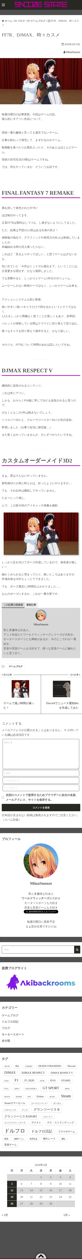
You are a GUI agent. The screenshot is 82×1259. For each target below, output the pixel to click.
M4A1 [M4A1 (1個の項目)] (67, 1094)
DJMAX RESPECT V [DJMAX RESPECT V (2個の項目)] (62, 1078)
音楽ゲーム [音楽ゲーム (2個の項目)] (10, 1149)
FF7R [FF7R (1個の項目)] (42, 1086)
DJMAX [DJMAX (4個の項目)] (10, 1078)
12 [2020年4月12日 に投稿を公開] (11, 1195)
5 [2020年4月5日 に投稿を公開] (12, 1189)
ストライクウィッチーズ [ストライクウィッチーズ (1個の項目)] (14, 1128)
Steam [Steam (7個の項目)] (66, 1101)
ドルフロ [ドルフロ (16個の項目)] (14, 1136)
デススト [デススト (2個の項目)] (36, 1127)
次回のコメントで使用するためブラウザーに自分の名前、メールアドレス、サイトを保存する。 (42, 802)
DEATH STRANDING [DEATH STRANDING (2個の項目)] (50, 1071)
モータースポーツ (13, 1039)
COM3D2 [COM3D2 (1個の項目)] (28, 1071)
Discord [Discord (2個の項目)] (71, 1071)
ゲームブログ (16, 666)
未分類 (6, 1045)
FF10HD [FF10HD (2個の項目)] (65, 1085)
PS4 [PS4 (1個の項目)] (29, 1102)
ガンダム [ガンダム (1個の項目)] (57, 1109)
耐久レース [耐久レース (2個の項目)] (49, 1143)
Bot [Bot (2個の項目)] (17, 1071)
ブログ (6, 1033)
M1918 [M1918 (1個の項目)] (7, 1102)
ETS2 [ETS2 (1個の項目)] (6, 1086)
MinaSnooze (73, 52)
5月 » (67, 1220)
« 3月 (5, 1220)
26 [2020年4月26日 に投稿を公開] (11, 1208)
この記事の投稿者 (13, 605)
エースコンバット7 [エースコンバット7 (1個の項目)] (39, 1109)
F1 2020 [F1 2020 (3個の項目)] (29, 1085)
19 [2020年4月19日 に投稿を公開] (11, 1202)
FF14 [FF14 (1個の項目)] (6, 1094)
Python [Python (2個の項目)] (40, 1101)
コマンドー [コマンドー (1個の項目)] (48, 1122)
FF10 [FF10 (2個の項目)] (52, 1085)
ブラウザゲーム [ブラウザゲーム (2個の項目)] (66, 1136)
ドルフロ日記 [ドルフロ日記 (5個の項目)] (41, 1136)
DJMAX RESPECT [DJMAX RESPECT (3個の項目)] (33, 1078)
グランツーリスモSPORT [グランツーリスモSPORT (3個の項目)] (20, 1121)
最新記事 (31, 605)
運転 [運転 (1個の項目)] (63, 1144)
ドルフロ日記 (10, 1026)
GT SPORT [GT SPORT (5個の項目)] (51, 1093)
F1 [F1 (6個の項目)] (16, 1085)
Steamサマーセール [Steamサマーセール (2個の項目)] (14, 1108)
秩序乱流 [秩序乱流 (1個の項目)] (33, 1144)
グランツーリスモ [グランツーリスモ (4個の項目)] (46, 1115)
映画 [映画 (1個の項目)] (6, 1144)
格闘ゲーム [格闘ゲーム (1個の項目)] (19, 1144)
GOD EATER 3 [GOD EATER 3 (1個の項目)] (31, 1094)
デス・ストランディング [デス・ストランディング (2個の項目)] (60, 1127)
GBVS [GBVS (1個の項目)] (16, 1094)
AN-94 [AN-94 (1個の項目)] (7, 1071)
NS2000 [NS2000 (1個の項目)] (19, 1102)
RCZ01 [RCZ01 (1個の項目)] (52, 1102)
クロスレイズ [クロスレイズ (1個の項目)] (10, 1115)
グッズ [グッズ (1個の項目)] (25, 1115)
